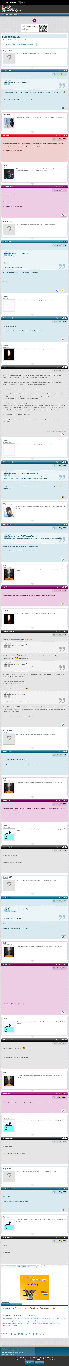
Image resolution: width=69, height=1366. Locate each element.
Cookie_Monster (45, 1322)
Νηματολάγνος (7, 1323)
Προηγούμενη (10, 44)
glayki (5, 587)
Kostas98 (59, 1323)
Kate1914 (12, 1318)
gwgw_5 (9, 1325)
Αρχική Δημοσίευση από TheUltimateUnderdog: (20, 473)
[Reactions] (63, 107)
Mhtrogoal (20, 1322)
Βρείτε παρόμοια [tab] (16, 1304)
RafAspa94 (7, 135)
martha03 (26, 1322)
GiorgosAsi (45, 1320)
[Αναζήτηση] (2, 2)
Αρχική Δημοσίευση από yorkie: (14, 645)
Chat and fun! (14, 9)
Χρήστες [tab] (5, 1304)
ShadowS (14, 1325)
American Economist (34, 1322)
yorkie (6, 524)
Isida (15, 1320)
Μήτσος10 (41, 1318)
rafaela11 (27, 1318)
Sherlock (55, 1320)
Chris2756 (47, 1318)
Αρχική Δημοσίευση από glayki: (14, 694)
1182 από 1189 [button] (22, 44)
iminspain (45, 1323)
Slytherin (14, 1323)
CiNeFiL (51, 1320)
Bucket (19, 1320)
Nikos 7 (23, 1320)
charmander (6, 1318)
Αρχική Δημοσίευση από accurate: (15, 82)
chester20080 (34, 1318)
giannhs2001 (38, 1320)
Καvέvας (6, 367)
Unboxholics (34, 1323)
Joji (21, 1318)
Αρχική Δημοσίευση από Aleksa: (15, 909)
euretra (18, 1318)
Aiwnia (5, 1320)
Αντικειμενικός (52, 1323)
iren (24, 1318)
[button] (65, 2)
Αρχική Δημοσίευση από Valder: (14, 253)
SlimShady (19, 1323)
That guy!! (53, 1318)
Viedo (33, 1320)
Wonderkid (10, 1320)
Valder (6, 187)
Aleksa (6, 847)
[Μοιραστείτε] (59, 70)
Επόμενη (31, 44)
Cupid (24, 1323)
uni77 (4, 1325)
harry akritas (53, 1322)
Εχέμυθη (14, 1322)
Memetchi (28, 1320)
